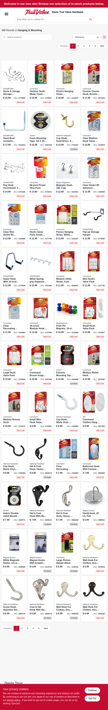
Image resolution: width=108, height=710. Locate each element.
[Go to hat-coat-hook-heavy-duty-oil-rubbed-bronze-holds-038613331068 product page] (41, 458)
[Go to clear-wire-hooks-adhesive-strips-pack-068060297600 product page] (14, 224)
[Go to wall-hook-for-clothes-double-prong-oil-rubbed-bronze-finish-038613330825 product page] (94, 599)
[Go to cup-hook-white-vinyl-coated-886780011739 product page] (67, 411)
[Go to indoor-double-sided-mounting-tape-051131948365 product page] (14, 505)
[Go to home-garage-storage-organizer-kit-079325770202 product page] (14, 83)
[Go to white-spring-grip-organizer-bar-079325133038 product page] (41, 271)
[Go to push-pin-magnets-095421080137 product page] (67, 318)
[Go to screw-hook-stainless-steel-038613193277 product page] (14, 599)
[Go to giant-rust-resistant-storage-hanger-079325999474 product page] (14, 130)
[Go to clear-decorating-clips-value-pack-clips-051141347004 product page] (14, 318)
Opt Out (92, 698)
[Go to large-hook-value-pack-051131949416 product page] (14, 365)
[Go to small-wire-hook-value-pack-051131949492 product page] (41, 411)
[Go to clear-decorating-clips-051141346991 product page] (67, 458)
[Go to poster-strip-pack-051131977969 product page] (41, 177)
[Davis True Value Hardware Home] (37, 12)
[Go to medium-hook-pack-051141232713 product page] (41, 318)
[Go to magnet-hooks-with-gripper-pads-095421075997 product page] (41, 552)
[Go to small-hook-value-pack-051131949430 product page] (94, 318)
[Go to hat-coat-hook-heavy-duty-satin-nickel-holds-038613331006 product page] (67, 505)
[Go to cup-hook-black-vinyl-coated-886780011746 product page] (14, 458)
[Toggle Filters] (104, 37)
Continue (92, 690)
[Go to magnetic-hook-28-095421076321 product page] (67, 177)
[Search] (91, 19)
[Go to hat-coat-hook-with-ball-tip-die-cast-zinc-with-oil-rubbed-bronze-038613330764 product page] (41, 505)
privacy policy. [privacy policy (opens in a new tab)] (14, 700)
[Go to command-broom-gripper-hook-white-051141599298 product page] (41, 365)
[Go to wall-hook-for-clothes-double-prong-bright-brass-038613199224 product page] (94, 552)
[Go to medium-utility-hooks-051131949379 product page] (67, 271)
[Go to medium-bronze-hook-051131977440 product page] (14, 411)
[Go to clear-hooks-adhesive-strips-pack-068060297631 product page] (94, 177)
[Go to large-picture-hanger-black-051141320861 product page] (67, 552)
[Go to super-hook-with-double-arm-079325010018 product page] (14, 271)
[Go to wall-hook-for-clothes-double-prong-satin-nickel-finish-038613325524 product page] (67, 599)
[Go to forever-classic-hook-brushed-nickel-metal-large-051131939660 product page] (94, 83)
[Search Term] (54, 19)
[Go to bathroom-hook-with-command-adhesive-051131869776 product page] (94, 458)
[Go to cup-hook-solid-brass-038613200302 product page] (67, 130)
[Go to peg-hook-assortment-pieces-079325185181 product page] (14, 177)
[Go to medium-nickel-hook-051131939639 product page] (94, 365)
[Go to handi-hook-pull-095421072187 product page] (94, 505)
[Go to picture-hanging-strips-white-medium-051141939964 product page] (67, 224)
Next (102, 46)
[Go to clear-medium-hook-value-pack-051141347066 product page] (94, 130)
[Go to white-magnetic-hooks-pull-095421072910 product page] (14, 552)
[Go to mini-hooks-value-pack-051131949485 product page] (94, 271)
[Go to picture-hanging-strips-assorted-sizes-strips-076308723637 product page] (67, 83)
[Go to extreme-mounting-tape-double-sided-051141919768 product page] (67, 365)
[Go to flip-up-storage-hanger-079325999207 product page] (94, 224)
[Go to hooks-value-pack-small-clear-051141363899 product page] (41, 224)
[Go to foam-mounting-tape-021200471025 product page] (41, 130)
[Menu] (6, 14)
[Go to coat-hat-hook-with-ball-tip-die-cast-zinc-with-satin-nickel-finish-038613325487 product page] (41, 599)
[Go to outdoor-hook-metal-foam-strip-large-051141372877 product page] (41, 83)
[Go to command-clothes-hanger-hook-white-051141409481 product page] (94, 411)
